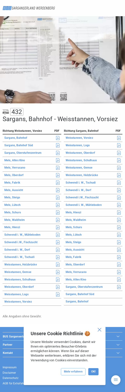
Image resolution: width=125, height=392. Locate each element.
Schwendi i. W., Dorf (17, 249)
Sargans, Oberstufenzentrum (22, 152)
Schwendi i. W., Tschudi (19, 257)
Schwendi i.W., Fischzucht (20, 242)
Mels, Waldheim (14, 220)
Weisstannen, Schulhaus (20, 279)
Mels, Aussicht (13, 190)
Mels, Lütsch (12, 205)
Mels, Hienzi (12, 227)
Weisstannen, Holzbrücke (20, 264)
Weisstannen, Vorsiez (18, 301)
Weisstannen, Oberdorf (19, 286)
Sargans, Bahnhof (15, 137)
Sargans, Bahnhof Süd (18, 145)
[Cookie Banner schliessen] (99, 330)
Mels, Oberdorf (14, 175)
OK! (93, 371)
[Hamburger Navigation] (115, 380)
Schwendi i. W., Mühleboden (22, 234)
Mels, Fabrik (12, 182)
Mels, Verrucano (14, 167)
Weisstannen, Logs (16, 294)
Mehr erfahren (73, 371)
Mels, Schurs (12, 212)
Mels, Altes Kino (14, 160)
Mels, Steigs (12, 197)
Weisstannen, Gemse (17, 272)
